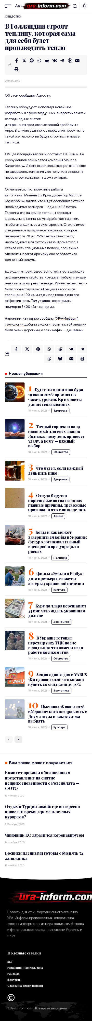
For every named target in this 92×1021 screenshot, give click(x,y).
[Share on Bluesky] (60, 359)
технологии (14, 324)
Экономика (61, 621)
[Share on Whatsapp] (39, 61)
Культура (59, 589)
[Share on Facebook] (16, 61)
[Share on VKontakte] (54, 61)
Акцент (58, 516)
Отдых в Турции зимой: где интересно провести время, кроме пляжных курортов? (42, 812)
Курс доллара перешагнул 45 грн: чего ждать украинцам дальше (57, 610)
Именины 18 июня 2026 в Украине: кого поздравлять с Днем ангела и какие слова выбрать (57, 714)
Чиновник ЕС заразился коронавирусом (44, 835)
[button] (9, 6)
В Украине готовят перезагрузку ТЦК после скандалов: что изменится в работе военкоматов (55, 645)
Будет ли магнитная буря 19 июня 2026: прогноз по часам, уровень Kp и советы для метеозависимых (55, 397)
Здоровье (60, 410)
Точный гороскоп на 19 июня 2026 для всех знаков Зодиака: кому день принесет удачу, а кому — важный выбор (56, 436)
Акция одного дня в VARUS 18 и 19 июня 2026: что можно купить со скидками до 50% (57, 679)
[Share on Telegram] (62, 61)
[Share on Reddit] (46, 61)
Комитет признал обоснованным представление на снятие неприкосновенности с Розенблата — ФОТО (42, 780)
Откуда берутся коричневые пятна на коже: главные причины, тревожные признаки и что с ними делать (57, 502)
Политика (60, 557)
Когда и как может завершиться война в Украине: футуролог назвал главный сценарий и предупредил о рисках (57, 542)
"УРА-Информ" (66, 318)
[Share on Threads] (69, 61)
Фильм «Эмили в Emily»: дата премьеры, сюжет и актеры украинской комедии (56, 578)
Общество (13, 16)
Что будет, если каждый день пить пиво (55, 471)
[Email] (77, 61)
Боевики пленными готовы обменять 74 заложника (44, 855)
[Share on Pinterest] (31, 61)
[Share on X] (24, 61)
